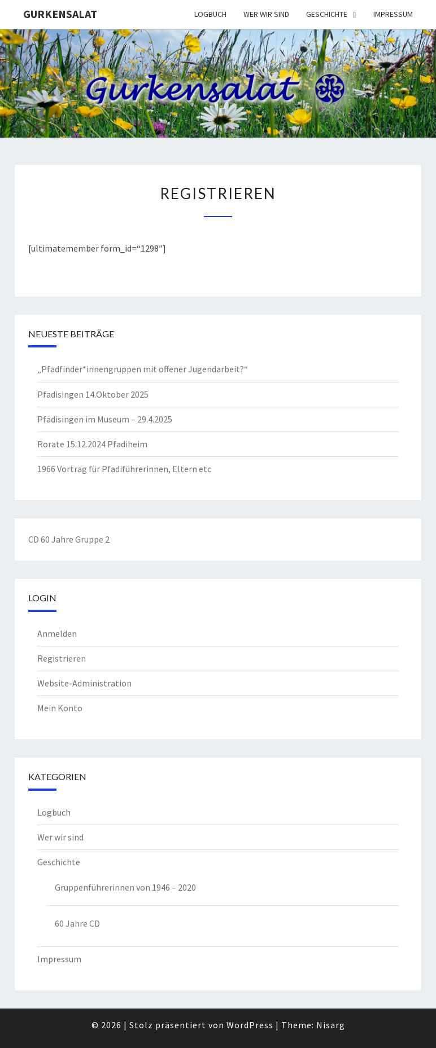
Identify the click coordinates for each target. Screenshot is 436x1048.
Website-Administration (84, 683)
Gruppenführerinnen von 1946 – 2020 (125, 887)
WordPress (249, 1025)
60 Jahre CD (77, 923)
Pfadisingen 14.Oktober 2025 (93, 394)
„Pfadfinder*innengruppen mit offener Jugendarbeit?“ (142, 369)
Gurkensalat (60, 14)
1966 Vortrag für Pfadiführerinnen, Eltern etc (124, 468)
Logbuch (210, 14)
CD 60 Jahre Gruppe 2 (69, 539)
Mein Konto (59, 708)
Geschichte (326, 14)
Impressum (393, 14)
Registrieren (61, 658)
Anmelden (57, 633)
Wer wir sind (266, 14)
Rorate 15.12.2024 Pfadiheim (92, 444)
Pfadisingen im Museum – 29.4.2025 (104, 419)
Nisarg (330, 1025)
